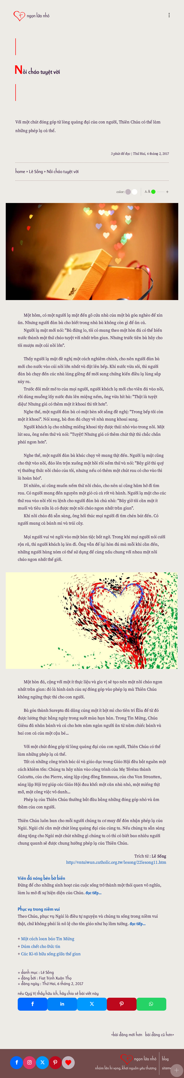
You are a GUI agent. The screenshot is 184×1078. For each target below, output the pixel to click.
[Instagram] (29, 1062)
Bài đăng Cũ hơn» (159, 1034)
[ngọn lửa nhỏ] (31, 16)
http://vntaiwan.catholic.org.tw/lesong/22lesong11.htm (116, 862)
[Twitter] (42, 1062)
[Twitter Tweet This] (92, 1004)
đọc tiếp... (94, 892)
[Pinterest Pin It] (122, 1004)
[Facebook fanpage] (16, 1062)
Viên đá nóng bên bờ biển (41, 878)
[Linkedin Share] (62, 1004)
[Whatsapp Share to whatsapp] (151, 1004)
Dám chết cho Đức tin (40, 946)
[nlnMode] (157, 191)
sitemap (168, 1068)
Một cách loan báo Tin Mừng (47, 939)
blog (165, 1059)
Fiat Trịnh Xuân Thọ (55, 978)
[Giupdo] (68, 1062)
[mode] (128, 192)
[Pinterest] (55, 1062)
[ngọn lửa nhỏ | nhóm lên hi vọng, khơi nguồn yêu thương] (125, 1061)
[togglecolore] (134, 192)
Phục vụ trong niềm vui (39, 909)
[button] (176, 1070)
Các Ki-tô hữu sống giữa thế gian (51, 954)
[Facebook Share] (32, 1004)
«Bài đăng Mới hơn (126, 1034)
